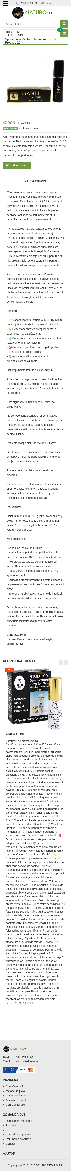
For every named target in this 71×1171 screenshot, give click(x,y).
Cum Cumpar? (14, 1086)
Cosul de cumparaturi (18, 1134)
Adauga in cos (20, 165)
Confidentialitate (15, 1104)
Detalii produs (35, 180)
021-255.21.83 (26, 3)
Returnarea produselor (19, 1139)
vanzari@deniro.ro (27, 1061)
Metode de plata (15, 1091)
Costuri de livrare (16, 1095)
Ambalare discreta (16, 1100)
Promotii (11, 1125)
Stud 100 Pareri (15, 733)
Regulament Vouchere (19, 1120)
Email (46, 3)
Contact (10, 1143)
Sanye (20, 643)
